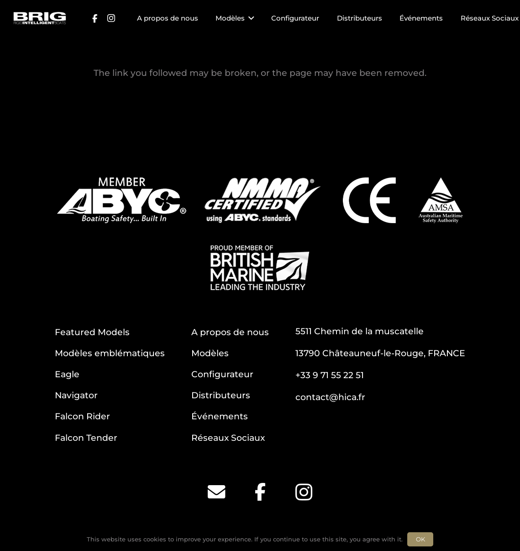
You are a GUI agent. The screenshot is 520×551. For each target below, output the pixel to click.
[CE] (369, 200)
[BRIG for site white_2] (39, 18)
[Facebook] (94, 18)
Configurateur (222, 374)
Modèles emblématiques (110, 353)
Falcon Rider (82, 416)
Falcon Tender (86, 437)
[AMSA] (440, 200)
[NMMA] (262, 200)
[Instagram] (111, 18)
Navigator (76, 395)
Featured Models (92, 331)
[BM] (260, 268)
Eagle (67, 374)
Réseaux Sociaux (228, 437)
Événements (219, 416)
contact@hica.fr (330, 396)
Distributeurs (220, 395)
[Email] (216, 492)
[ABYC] (121, 200)
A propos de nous (230, 331)
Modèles (210, 353)
